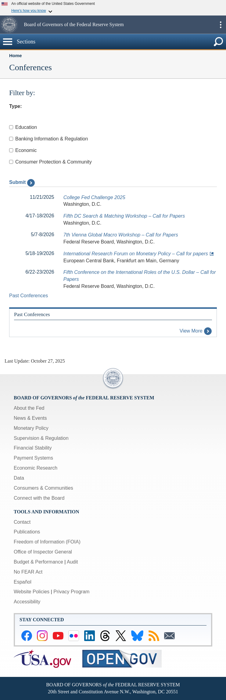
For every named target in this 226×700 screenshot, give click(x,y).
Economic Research (35, 468)
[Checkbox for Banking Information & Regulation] (11, 139)
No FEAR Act (28, 571)
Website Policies (31, 591)
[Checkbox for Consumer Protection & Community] (11, 162)
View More (196, 330)
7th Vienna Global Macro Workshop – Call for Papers (120, 234)
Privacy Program (71, 591)
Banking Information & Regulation (48, 138)
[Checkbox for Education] (11, 127)
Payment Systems (33, 457)
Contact (22, 522)
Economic (23, 150)
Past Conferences (28, 295)
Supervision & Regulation (41, 438)
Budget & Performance (38, 561)
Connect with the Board (39, 498)
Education (23, 127)
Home (15, 55)
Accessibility (27, 601)
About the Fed (29, 408)
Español (22, 581)
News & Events (30, 418)
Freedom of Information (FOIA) (47, 541)
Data (19, 478)
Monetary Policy (31, 428)
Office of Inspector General (43, 551)
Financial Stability (33, 447)
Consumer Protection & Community (50, 161)
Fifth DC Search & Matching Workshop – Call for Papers (124, 216)
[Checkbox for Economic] (11, 150)
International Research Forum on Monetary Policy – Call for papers (135, 253)
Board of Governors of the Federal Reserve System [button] (74, 24)
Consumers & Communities (43, 488)
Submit (22, 182)
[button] (11, 25)
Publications (27, 531)
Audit (72, 561)
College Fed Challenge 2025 (94, 197)
